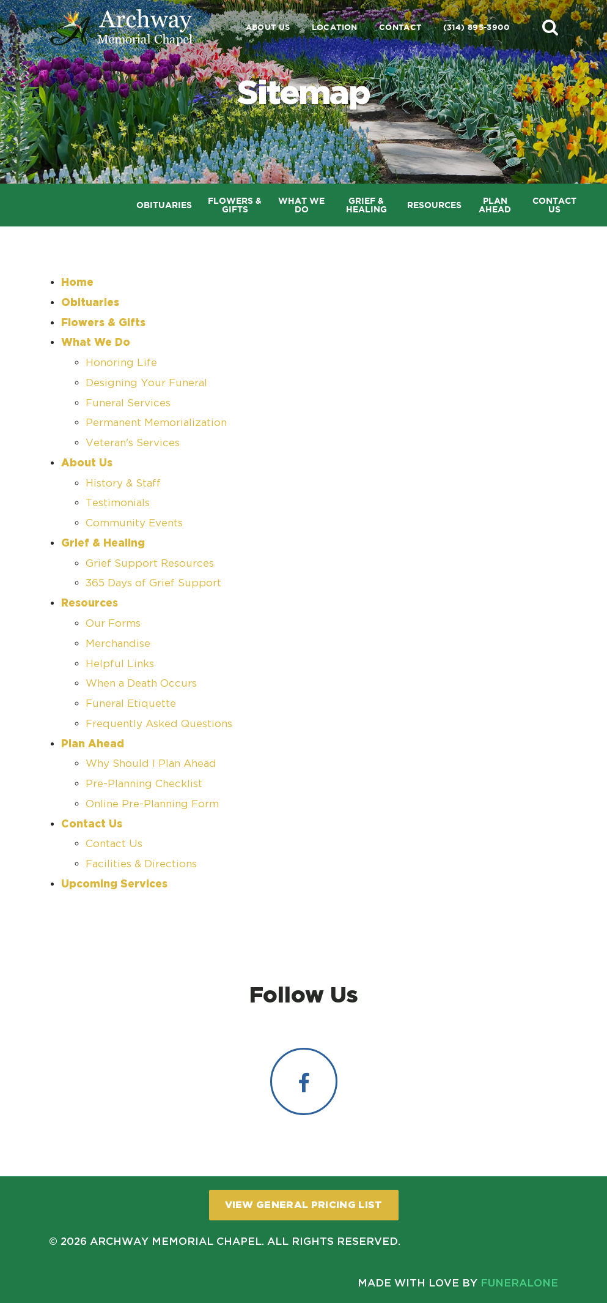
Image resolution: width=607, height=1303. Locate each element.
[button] (550, 26)
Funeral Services (128, 402)
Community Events (134, 522)
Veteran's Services (133, 442)
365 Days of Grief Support (153, 582)
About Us (268, 27)
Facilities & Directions (141, 863)
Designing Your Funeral (146, 382)
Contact (400, 27)
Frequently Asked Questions (159, 723)
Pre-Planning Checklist (144, 783)
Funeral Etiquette (131, 703)
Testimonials (118, 502)
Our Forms (113, 623)
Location (335, 27)
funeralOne (519, 1282)
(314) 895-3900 (476, 27)
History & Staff (123, 482)
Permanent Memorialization (156, 422)
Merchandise (118, 643)
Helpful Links (120, 663)
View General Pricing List (304, 1204)
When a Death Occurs (141, 683)
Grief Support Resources (150, 563)
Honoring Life (121, 362)
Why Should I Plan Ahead (151, 763)
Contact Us (114, 843)
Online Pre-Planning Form (152, 803)
